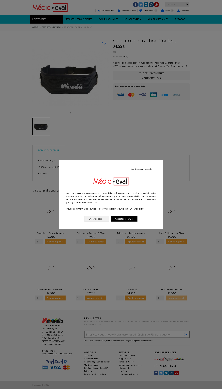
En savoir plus (97, 218)
